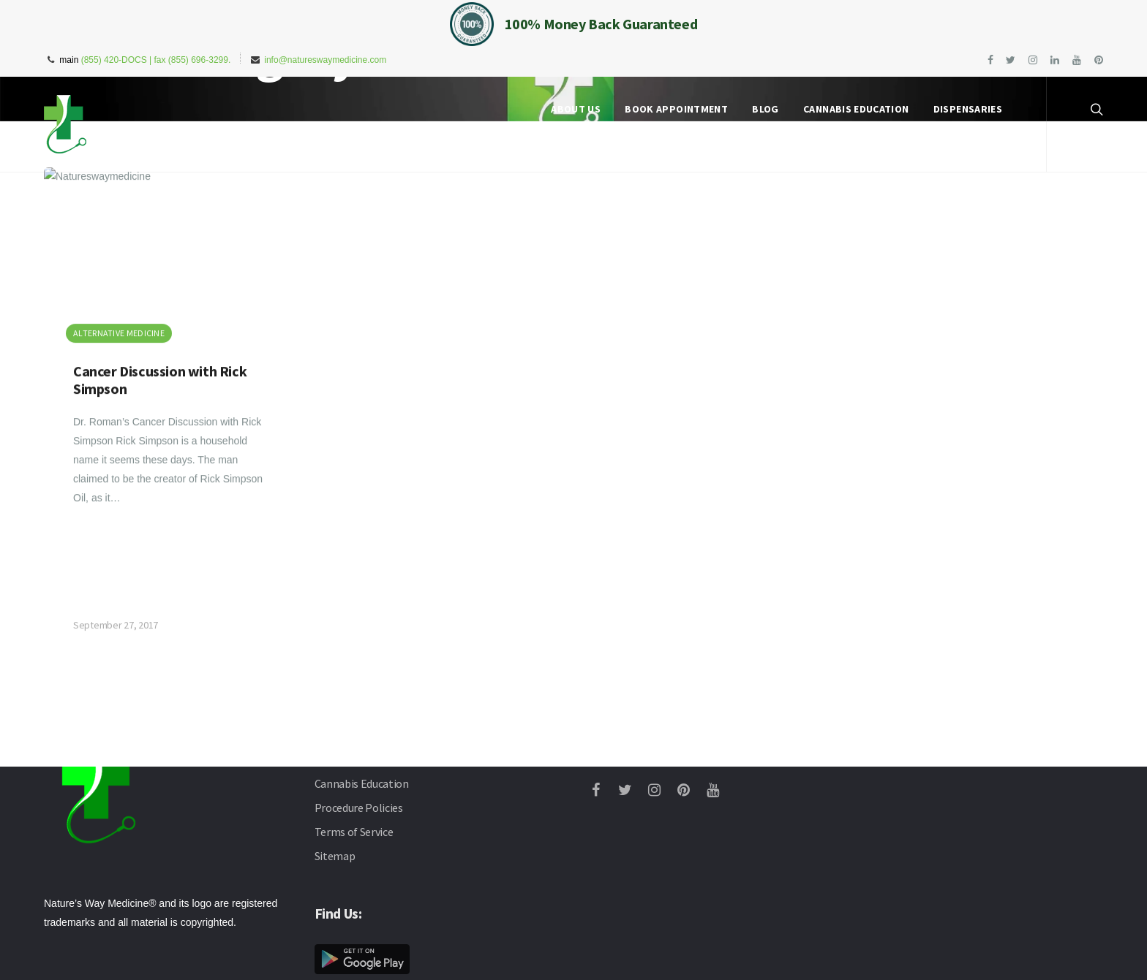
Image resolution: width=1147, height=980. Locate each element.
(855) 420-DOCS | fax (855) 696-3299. (156, 60)
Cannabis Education (856, 108)
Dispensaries (967, 108)
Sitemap (335, 855)
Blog (765, 108)
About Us (576, 108)
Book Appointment (676, 108)
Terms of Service (354, 831)
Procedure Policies (359, 807)
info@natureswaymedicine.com (325, 60)
